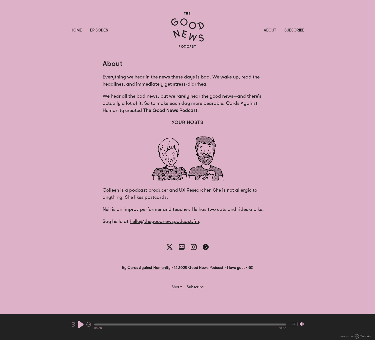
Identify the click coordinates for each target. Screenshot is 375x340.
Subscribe (294, 30)
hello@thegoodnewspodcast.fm (164, 221)
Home (76, 30)
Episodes (99, 30)
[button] (190, 324)
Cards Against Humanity (149, 267)
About (270, 30)
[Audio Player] (187, 327)
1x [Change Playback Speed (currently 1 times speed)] (293, 324)
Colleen (111, 190)
